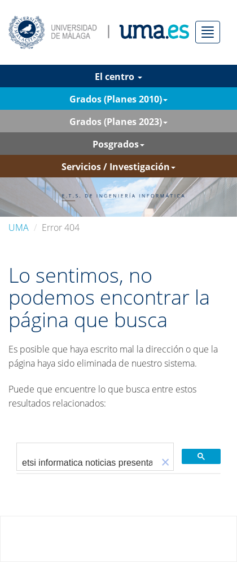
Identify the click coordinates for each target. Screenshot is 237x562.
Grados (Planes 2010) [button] (118, 99)
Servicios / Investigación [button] (118, 166)
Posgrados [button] (118, 144)
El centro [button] (118, 76)
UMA (18, 227)
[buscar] (87, 463)
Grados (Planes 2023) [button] (118, 121)
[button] (165, 462)
